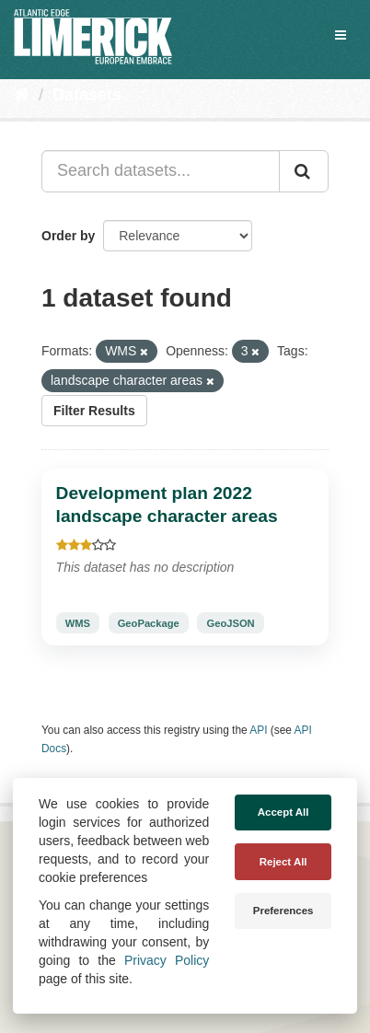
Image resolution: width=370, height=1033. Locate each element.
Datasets (86, 95)
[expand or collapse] (340, 35)
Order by (68, 235)
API (258, 730)
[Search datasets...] (160, 171)
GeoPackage (148, 622)
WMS (77, 622)
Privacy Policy (166, 960)
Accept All (283, 812)
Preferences (283, 910)
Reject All (283, 861)
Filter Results (94, 410)
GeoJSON (230, 622)
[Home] (21, 95)
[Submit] (304, 171)
